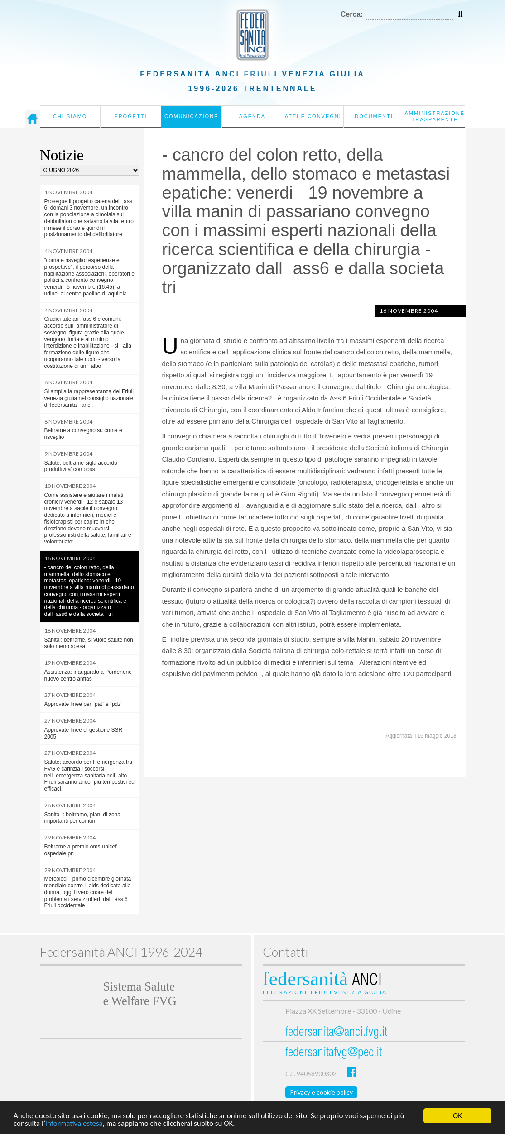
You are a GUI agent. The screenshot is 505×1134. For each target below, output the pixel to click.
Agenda (252, 116)
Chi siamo (70, 116)
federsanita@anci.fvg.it (336, 1032)
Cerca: (352, 14)
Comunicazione (191, 116)
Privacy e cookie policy (321, 1092)
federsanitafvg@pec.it (333, 1053)
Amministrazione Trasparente (434, 116)
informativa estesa (74, 1124)
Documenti (374, 116)
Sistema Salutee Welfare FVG (140, 994)
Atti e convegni (313, 116)
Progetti (130, 116)
